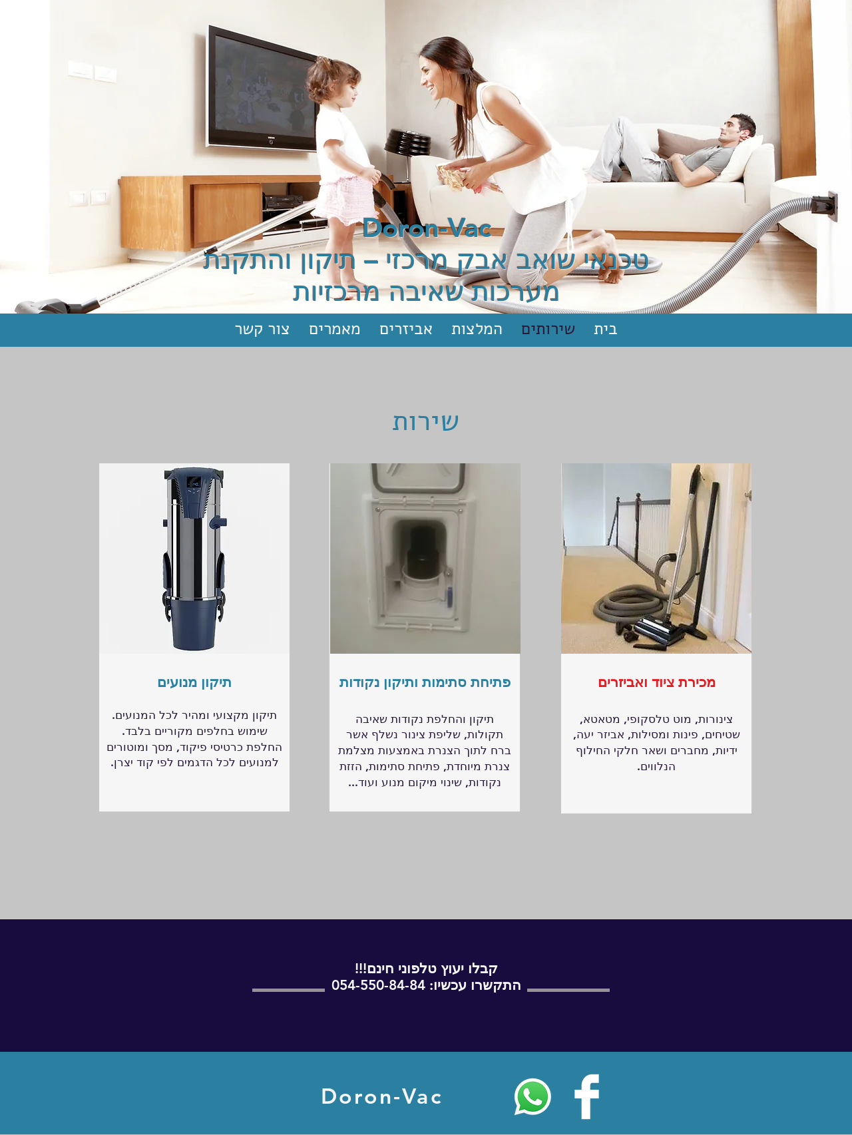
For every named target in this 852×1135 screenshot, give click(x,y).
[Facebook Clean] (587, 1097)
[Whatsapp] (533, 1097)
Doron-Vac (426, 228)
